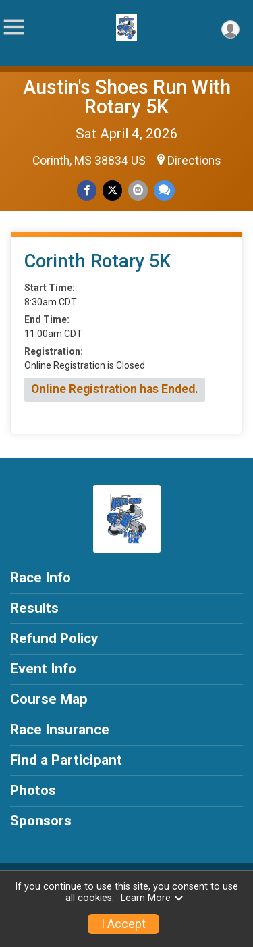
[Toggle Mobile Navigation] (13, 27)
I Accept (123, 924)
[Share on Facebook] (86, 190)
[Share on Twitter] (112, 190)
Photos (33, 790)
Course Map (49, 699)
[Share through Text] (164, 190)
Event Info (43, 669)
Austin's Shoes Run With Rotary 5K (127, 97)
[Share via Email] (138, 190)
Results (34, 608)
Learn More (152, 898)
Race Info (40, 577)
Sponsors (41, 821)
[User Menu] (230, 29)
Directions (194, 161)
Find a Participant (66, 760)
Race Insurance (59, 729)
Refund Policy (54, 638)
